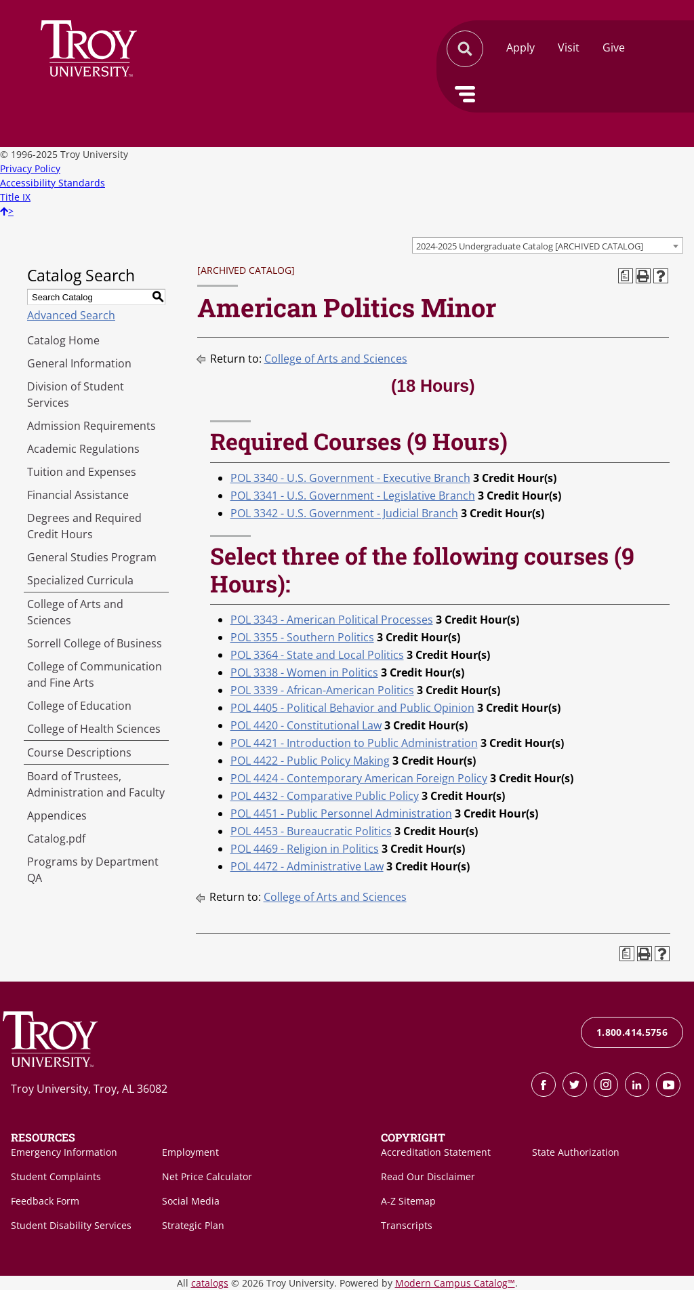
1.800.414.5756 (632, 1032)
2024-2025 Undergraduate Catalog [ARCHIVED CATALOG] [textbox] (529, 246)
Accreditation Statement (436, 1152)
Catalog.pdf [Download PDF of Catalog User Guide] (56, 838)
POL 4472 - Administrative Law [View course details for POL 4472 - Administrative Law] (307, 866)
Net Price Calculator (207, 1176)
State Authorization (575, 1152)
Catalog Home (63, 340)
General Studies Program (92, 557)
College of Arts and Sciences (75, 612)
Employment (190, 1152)
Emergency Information (64, 1152)
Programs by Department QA (93, 869)
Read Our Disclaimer (428, 1176)
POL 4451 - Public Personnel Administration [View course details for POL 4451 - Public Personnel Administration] (341, 813)
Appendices (57, 815)
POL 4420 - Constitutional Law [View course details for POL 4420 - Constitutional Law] (306, 725)
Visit (568, 47)
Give (614, 47)
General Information (79, 363)
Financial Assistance (78, 494)
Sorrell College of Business (94, 643)
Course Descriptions (79, 752)
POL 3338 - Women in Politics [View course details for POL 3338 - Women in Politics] (304, 672)
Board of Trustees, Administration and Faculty (96, 784)
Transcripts (406, 1225)
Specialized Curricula (80, 580)
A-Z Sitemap (408, 1200)
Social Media (191, 1200)
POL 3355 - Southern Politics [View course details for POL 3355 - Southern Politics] (302, 637)
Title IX (15, 196)
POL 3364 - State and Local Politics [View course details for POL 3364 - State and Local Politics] (317, 654)
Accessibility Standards (52, 182)
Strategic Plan (193, 1225)
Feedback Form (45, 1200)
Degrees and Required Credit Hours (84, 526)
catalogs (209, 1282)
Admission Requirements (91, 425)
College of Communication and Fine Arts (94, 674)
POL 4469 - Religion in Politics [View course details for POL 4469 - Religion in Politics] (304, 848)
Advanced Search (71, 315)
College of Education (79, 705)
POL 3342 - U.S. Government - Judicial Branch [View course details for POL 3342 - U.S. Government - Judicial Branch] (344, 513)
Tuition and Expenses (81, 471)
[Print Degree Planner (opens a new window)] (625, 275)
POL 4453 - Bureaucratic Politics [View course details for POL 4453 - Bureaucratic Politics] (311, 831)
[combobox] (547, 245)
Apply (520, 47)
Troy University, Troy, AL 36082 (89, 1088)
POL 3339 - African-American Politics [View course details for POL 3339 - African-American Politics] (322, 690)
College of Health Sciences (94, 728)
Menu (465, 94)
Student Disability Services (71, 1225)
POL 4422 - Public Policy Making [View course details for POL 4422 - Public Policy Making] (310, 760)
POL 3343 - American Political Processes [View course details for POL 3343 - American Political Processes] (331, 619)
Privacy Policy (30, 168)
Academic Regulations (83, 448)
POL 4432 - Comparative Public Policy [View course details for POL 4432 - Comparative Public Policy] (324, 795)
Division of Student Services (75, 394)
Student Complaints (56, 1176)
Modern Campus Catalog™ (455, 1282)
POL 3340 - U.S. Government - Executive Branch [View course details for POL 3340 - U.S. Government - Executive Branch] (350, 477)
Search (89, 48)
